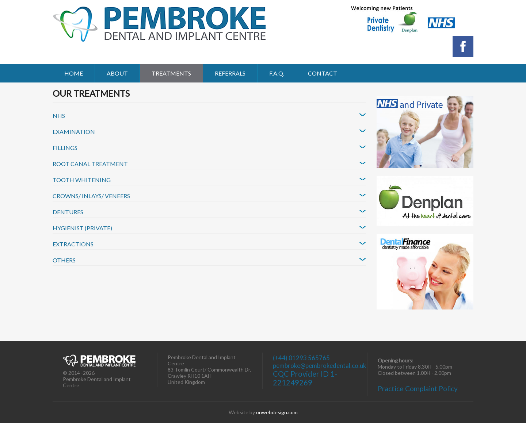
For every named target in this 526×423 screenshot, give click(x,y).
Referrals (230, 73)
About (117, 73)
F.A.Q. (276, 73)
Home (73, 73)
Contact (322, 73)
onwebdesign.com (277, 412)
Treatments (171, 73)
